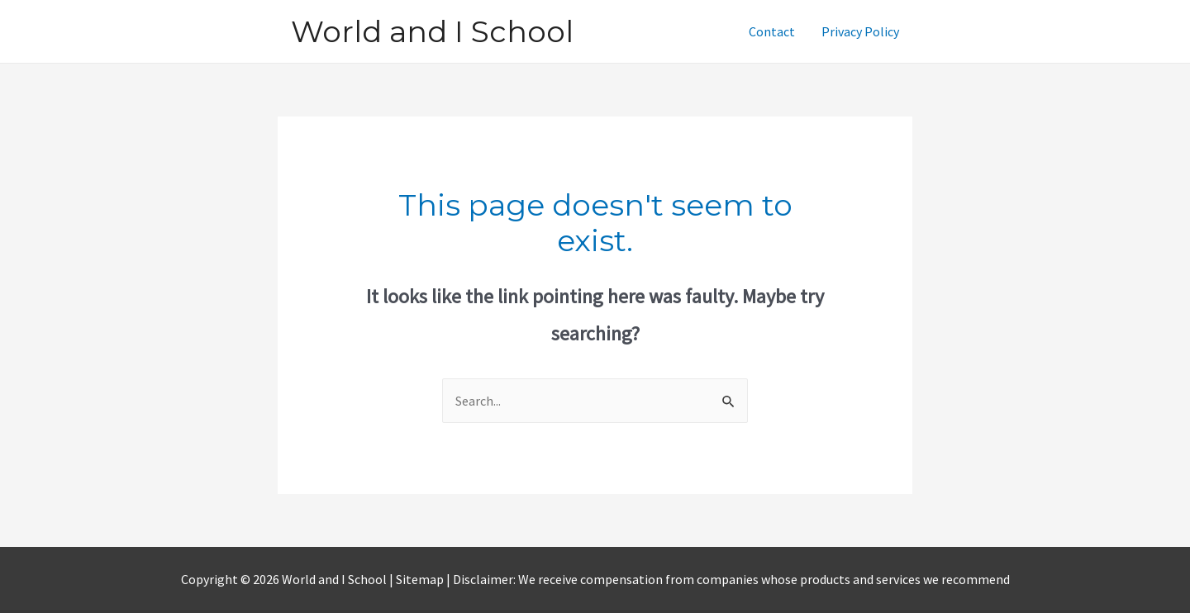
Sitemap (421, 579)
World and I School (432, 31)
